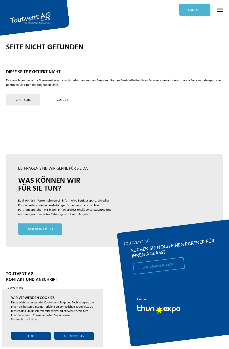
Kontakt (194, 10)
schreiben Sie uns (40, 229)
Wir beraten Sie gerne (158, 265)
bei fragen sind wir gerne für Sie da (53, 168)
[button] (217, 10)
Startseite (23, 100)
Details (31, 336)
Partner (142, 299)
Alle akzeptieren (74, 336)
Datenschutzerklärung (24, 319)
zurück (62, 100)
